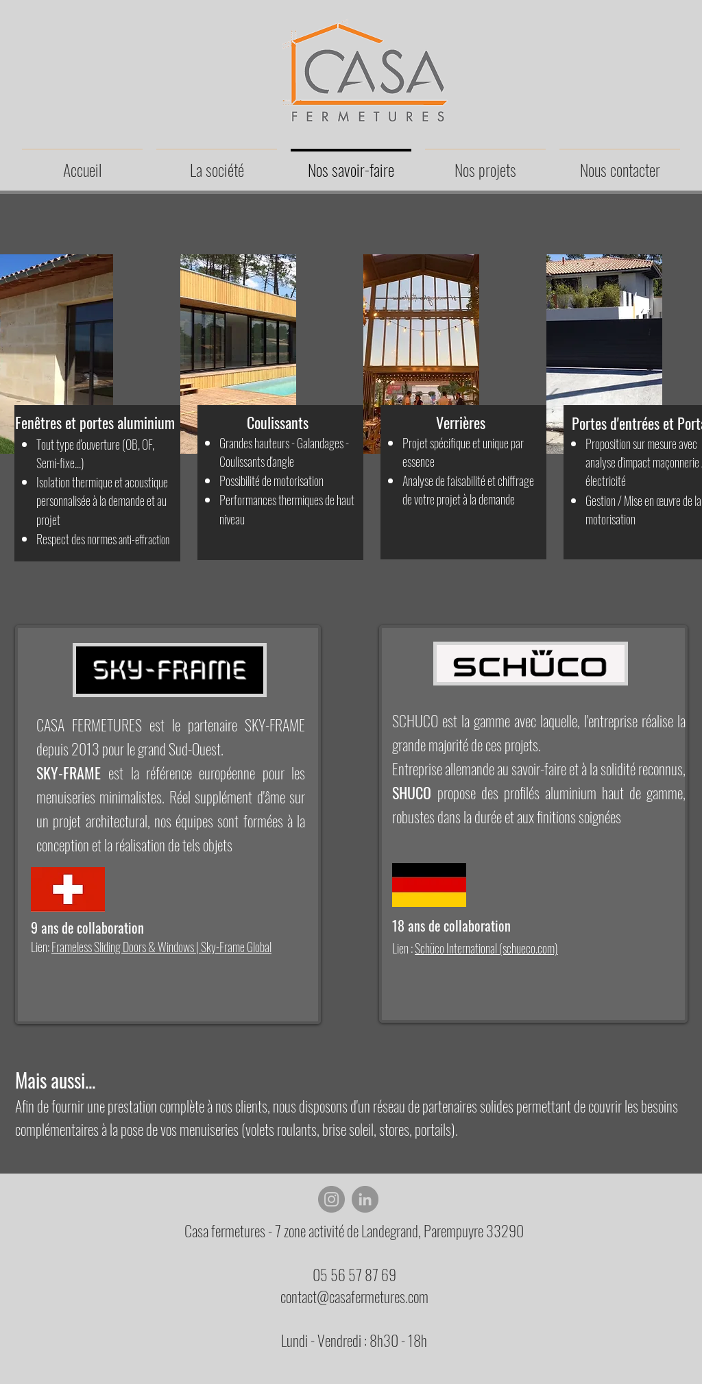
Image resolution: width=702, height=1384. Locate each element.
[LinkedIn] (365, 1199)
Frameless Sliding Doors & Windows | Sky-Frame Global (161, 947)
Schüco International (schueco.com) (486, 948)
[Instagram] (331, 1199)
